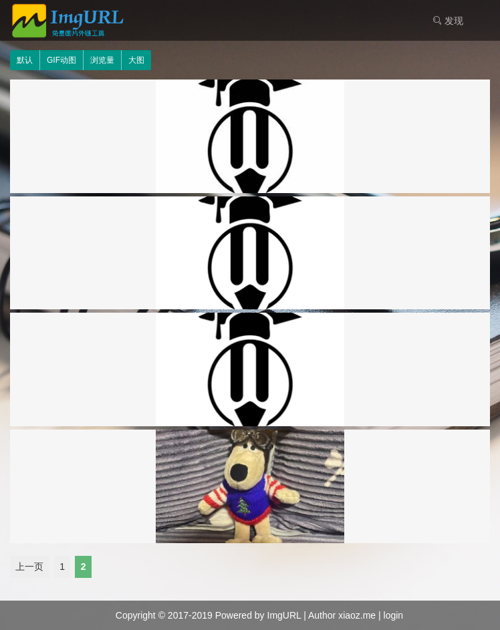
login (394, 615)
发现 (447, 20)
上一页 (29, 567)
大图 (136, 60)
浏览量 (102, 60)
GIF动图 (61, 60)
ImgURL (284, 615)
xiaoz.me (357, 615)
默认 (25, 60)
